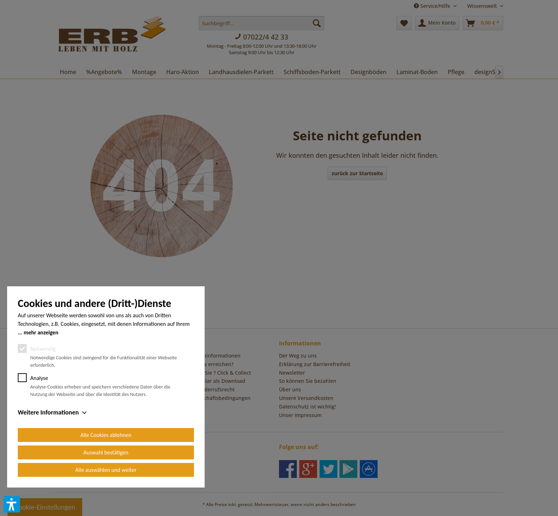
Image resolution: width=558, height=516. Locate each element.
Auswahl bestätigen (105, 452)
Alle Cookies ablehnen (105, 435)
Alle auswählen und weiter (106, 470)
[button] (12, 504)
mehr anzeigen (40, 332)
